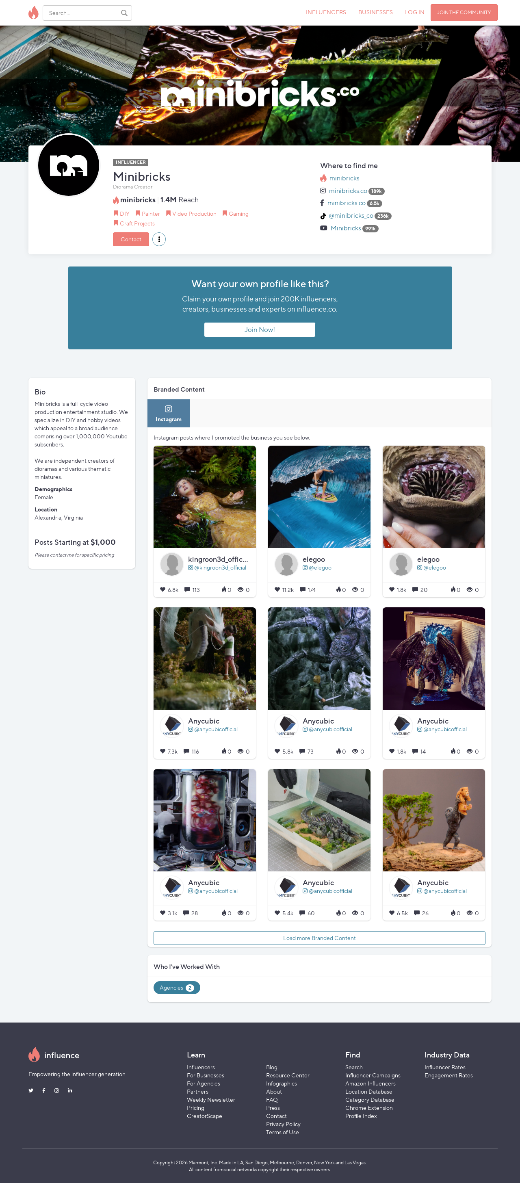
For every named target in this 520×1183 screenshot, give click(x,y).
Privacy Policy (283, 1123)
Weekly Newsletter (211, 1099)
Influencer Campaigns (373, 1075)
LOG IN (415, 12)
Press (273, 1107)
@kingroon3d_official (217, 567)
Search (354, 1067)
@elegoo (317, 567)
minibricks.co (348, 191)
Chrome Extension (369, 1107)
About (274, 1091)
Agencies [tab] (177, 988)
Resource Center (288, 1075)
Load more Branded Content (319, 937)
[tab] (168, 413)
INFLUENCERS (326, 12)
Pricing (195, 1107)
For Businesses (205, 1075)
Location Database (368, 1091)
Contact (131, 239)
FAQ (272, 1099)
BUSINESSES (375, 12)
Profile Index (361, 1115)
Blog (271, 1067)
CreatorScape (204, 1115)
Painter (151, 213)
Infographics (281, 1083)
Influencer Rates (445, 1067)
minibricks (344, 178)
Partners (197, 1091)
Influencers (201, 1067)
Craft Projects (137, 223)
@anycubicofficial (213, 729)
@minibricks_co (351, 215)
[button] (159, 239)
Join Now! (260, 329)
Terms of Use (282, 1132)
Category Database (369, 1099)
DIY (125, 213)
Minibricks (346, 228)
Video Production (194, 213)
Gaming (239, 213)
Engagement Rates (449, 1075)
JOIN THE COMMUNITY (464, 12)
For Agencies (203, 1083)
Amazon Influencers (370, 1083)
